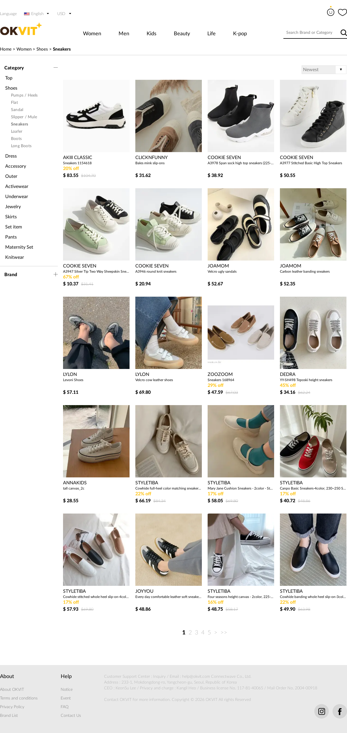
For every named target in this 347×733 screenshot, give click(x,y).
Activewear (16, 186)
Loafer (16, 132)
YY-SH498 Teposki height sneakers (306, 380)
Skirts (11, 217)
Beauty (182, 33)
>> (223, 633)
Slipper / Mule (24, 117)
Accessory (15, 166)
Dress (11, 156)
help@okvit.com (196, 677)
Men (124, 33)
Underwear (16, 196)
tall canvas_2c (73, 488)
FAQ (65, 707)
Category (14, 68)
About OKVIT (12, 690)
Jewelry (13, 206)
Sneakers (62, 49)
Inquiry (159, 677)
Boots (16, 139)
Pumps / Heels (24, 95)
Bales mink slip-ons (150, 163)
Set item (13, 227)
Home (6, 49)
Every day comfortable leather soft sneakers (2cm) (168, 597)
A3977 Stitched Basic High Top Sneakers (311, 163)
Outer (11, 176)
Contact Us (71, 716)
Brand (10, 274)
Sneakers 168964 (221, 380)
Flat (14, 103)
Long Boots (21, 146)
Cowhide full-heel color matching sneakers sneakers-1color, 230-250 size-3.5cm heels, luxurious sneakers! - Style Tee (168, 488)
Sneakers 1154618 (77, 163)
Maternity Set (19, 247)
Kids (151, 33)
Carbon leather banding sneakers (305, 271)
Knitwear (14, 257)
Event (66, 698)
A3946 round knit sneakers (155, 271)
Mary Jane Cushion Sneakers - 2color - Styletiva (241, 488)
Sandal (17, 110)
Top (8, 78)
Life (211, 33)
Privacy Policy (12, 707)
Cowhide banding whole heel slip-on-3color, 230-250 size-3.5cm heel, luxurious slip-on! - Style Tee (313, 597)
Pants (11, 237)
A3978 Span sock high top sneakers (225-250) (241, 163)
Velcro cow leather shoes (154, 380)
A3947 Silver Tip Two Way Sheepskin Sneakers (96, 271)
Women (92, 33)
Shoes (42, 49)
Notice (67, 690)
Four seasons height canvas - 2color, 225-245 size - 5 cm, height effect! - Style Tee (241, 597)
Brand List (9, 716)
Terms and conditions (19, 698)
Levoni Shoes (73, 380)
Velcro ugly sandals (222, 271)
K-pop (240, 33)
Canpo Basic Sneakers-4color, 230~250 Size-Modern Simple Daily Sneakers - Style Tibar (313, 488)
